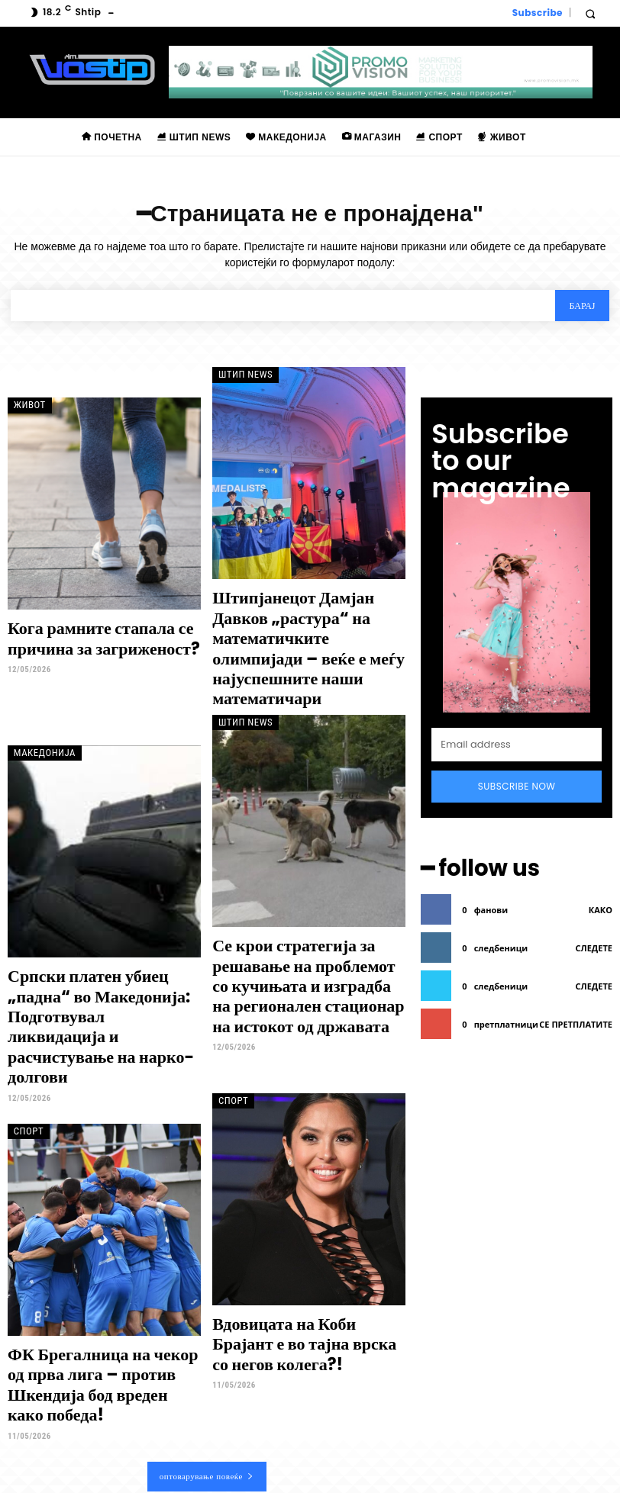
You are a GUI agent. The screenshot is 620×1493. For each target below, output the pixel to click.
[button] (589, 13)
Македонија (39, 716)
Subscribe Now (517, 750)
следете (594, 904)
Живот (26, 406)
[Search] (581, 307)
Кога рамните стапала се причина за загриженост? (86, 638)
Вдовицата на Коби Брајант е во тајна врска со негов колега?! (302, 1248)
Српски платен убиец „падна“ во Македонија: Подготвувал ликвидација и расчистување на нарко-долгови (100, 963)
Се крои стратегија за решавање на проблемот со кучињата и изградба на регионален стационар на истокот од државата (295, 941)
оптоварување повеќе (207, 1354)
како (600, 866)
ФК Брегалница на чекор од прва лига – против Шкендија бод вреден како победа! (101, 1279)
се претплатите (575, 980)
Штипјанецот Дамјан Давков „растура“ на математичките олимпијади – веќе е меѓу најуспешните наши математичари (302, 632)
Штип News (240, 376)
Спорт (25, 1039)
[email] (516, 709)
